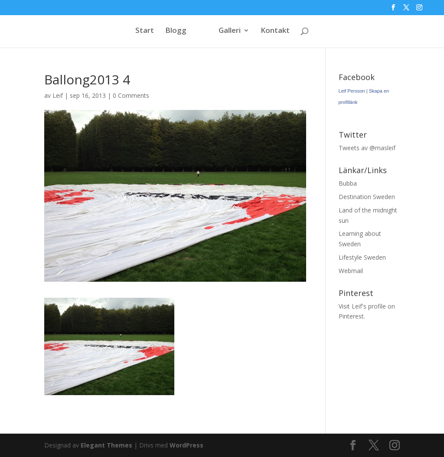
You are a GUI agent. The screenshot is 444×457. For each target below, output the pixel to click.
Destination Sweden (367, 197)
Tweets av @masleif (367, 148)
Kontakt (275, 31)
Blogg (175, 31)
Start (144, 31)
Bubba (348, 183)
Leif (57, 95)
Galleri (230, 31)
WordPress (186, 445)
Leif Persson (352, 90)
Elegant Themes (106, 445)
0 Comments (131, 95)
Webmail (351, 271)
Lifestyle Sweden (362, 257)
